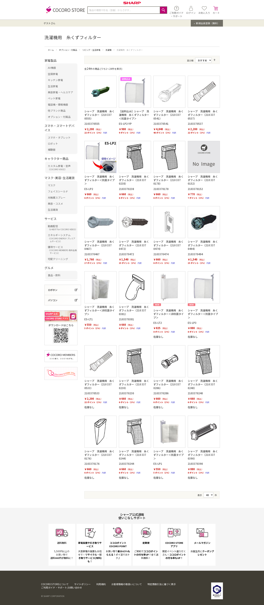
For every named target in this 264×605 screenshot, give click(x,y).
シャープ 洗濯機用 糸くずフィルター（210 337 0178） (168, 180)
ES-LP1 (157, 463)
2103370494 (195, 254)
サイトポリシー (82, 584)
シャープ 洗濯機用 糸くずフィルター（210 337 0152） (203, 180)
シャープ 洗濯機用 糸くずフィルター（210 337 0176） (99, 454)
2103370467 (92, 254)
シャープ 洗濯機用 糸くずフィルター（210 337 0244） (134, 454)
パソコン (52, 300)
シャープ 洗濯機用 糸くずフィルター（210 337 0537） (203, 114)
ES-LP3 (192, 323)
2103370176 (92, 463)
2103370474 (161, 254)
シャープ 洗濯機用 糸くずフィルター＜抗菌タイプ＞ (99, 180)
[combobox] (127, 10)
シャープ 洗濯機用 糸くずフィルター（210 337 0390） (203, 454)
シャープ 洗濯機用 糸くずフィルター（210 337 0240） (203, 384)
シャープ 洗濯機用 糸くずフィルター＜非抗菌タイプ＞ (99, 310)
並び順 (190, 60)
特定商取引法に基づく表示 (161, 584)
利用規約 (101, 584)
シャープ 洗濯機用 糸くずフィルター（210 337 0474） (168, 245)
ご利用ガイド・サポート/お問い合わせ (61, 587)
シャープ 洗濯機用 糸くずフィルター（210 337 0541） (168, 114)
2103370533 (92, 393)
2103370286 (161, 393)
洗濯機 (108, 49)
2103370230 (126, 393)
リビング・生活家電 (91, 49)
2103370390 (195, 463)
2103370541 (161, 123)
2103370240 (195, 393)
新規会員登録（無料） (207, 23)
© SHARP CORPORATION (52, 596)
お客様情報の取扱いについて (126, 584)
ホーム (51, 49)
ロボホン (52, 290)
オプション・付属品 (68, 49)
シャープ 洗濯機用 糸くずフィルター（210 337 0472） (134, 245)
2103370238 (126, 189)
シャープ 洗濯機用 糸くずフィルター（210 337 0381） (134, 310)
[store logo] (64, 12)
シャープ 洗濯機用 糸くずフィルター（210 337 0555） (99, 114)
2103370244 (126, 463)
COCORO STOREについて (55, 584)
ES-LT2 (157, 323)
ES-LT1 (88, 319)
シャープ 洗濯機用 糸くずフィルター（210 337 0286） (168, 384)
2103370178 (161, 189)
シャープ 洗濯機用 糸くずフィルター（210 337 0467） (99, 245)
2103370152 (195, 189)
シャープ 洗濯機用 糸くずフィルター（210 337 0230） (134, 384)
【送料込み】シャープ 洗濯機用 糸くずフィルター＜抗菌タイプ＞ (134, 114)
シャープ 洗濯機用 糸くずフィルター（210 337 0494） (203, 245)
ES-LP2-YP (125, 123)
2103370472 (126, 254)
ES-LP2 (88, 189)
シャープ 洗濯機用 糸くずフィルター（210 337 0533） (99, 384)
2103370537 (195, 123)
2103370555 (92, 123)
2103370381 (126, 319)
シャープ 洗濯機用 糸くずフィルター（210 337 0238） (134, 180)
